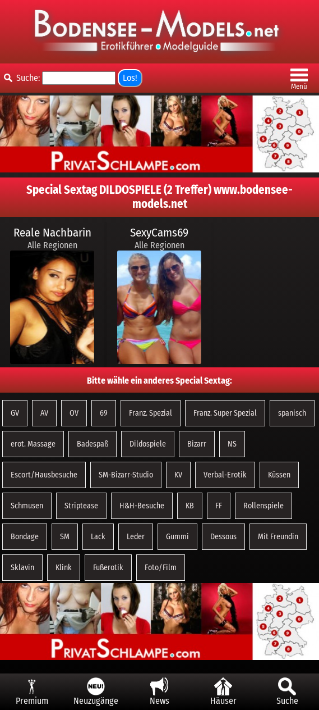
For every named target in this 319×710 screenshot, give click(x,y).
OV (74, 413)
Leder (136, 536)
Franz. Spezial (150, 413)
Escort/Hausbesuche (44, 475)
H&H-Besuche (141, 506)
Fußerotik (108, 567)
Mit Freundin (278, 536)
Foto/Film (161, 567)
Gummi (177, 536)
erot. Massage (33, 444)
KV (178, 475)
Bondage (25, 536)
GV (15, 413)
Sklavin (22, 567)
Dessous (223, 536)
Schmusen (27, 506)
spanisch (292, 413)
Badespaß (92, 444)
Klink (64, 567)
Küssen (279, 475)
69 (104, 413)
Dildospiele (148, 444)
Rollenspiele (263, 506)
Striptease (81, 506)
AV (44, 413)
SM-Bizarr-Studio (126, 475)
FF (218, 506)
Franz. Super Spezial (225, 413)
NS (232, 444)
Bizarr (196, 444)
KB (190, 506)
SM (65, 536)
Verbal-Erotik (225, 475)
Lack (98, 536)
